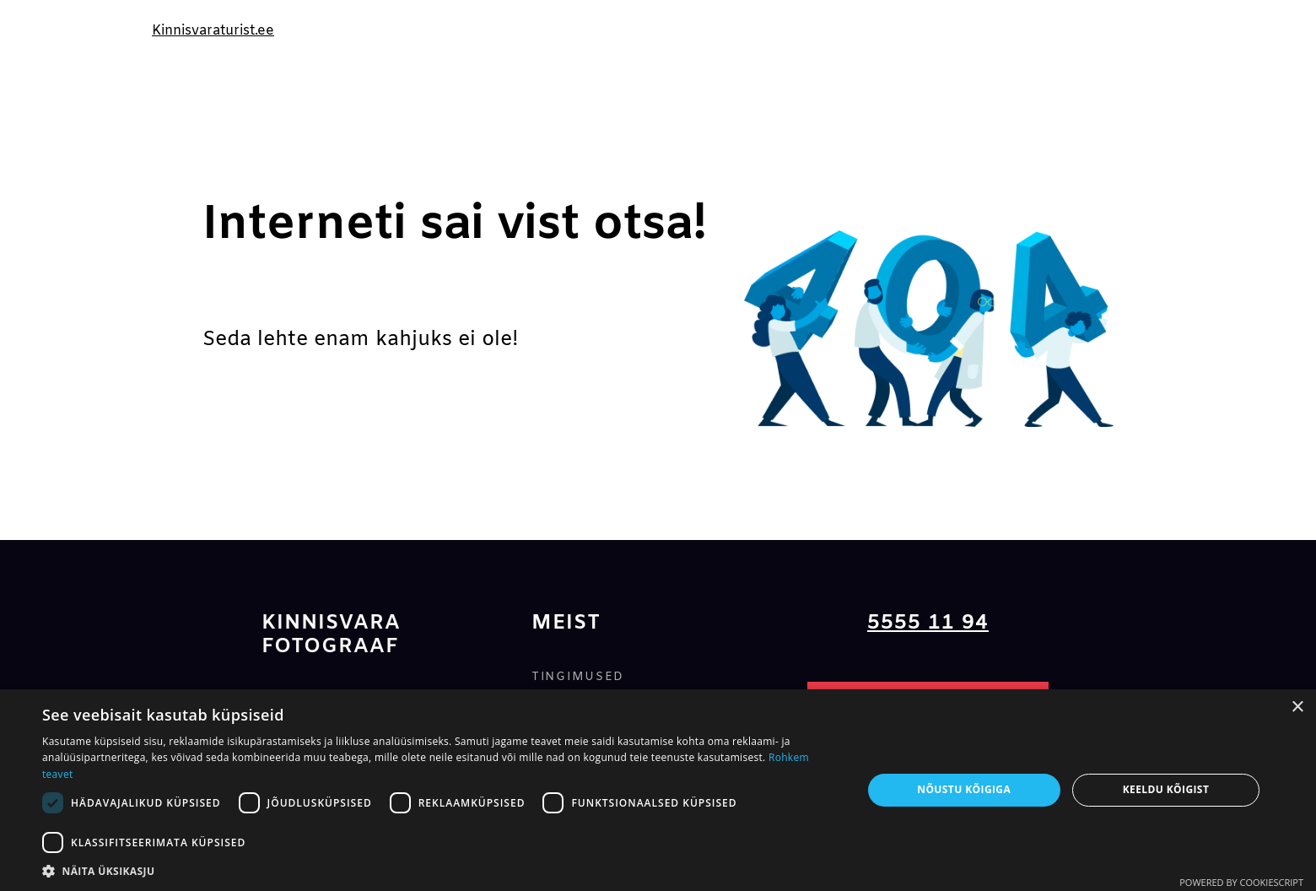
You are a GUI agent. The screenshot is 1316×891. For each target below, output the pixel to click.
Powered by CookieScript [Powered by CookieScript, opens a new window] (1241, 882)
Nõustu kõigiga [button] (964, 789)
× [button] (1297, 707)
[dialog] (658, 790)
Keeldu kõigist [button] (1166, 789)
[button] (440, 870)
